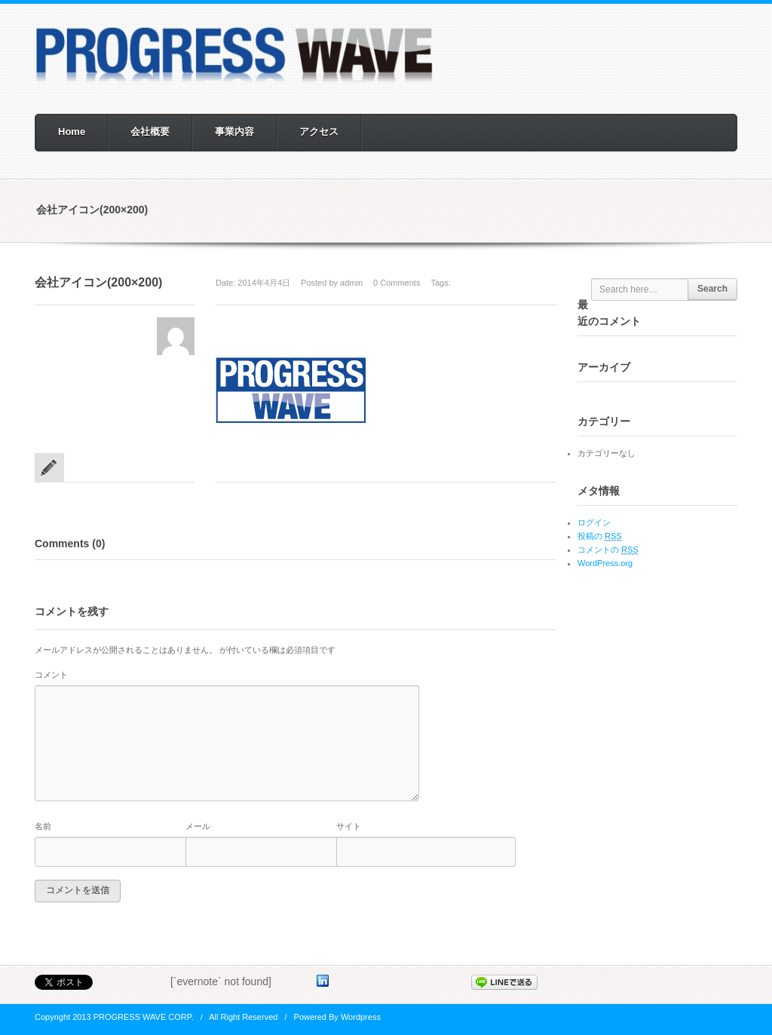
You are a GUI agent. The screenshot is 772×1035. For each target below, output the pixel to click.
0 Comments (396, 282)
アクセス (319, 131)
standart (49, 467)
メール (197, 826)
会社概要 (150, 131)
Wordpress (361, 1016)
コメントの (608, 550)
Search (712, 288)
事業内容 (234, 131)
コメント (51, 674)
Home (71, 131)
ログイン (594, 522)
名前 (43, 826)
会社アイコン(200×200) (98, 282)
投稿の (599, 536)
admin (351, 282)
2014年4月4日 (263, 282)
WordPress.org (605, 563)
